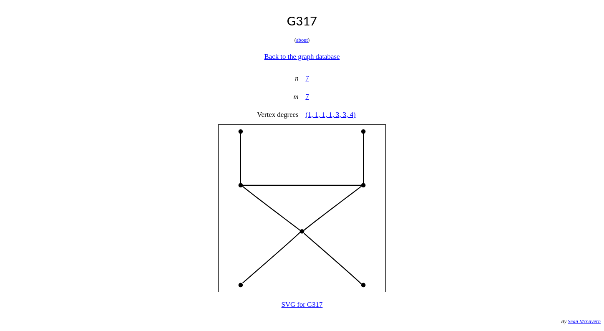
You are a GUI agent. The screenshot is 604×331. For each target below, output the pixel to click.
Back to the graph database (302, 57)
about (302, 40)
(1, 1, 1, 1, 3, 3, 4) (330, 115)
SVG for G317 (302, 304)
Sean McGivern (584, 321)
